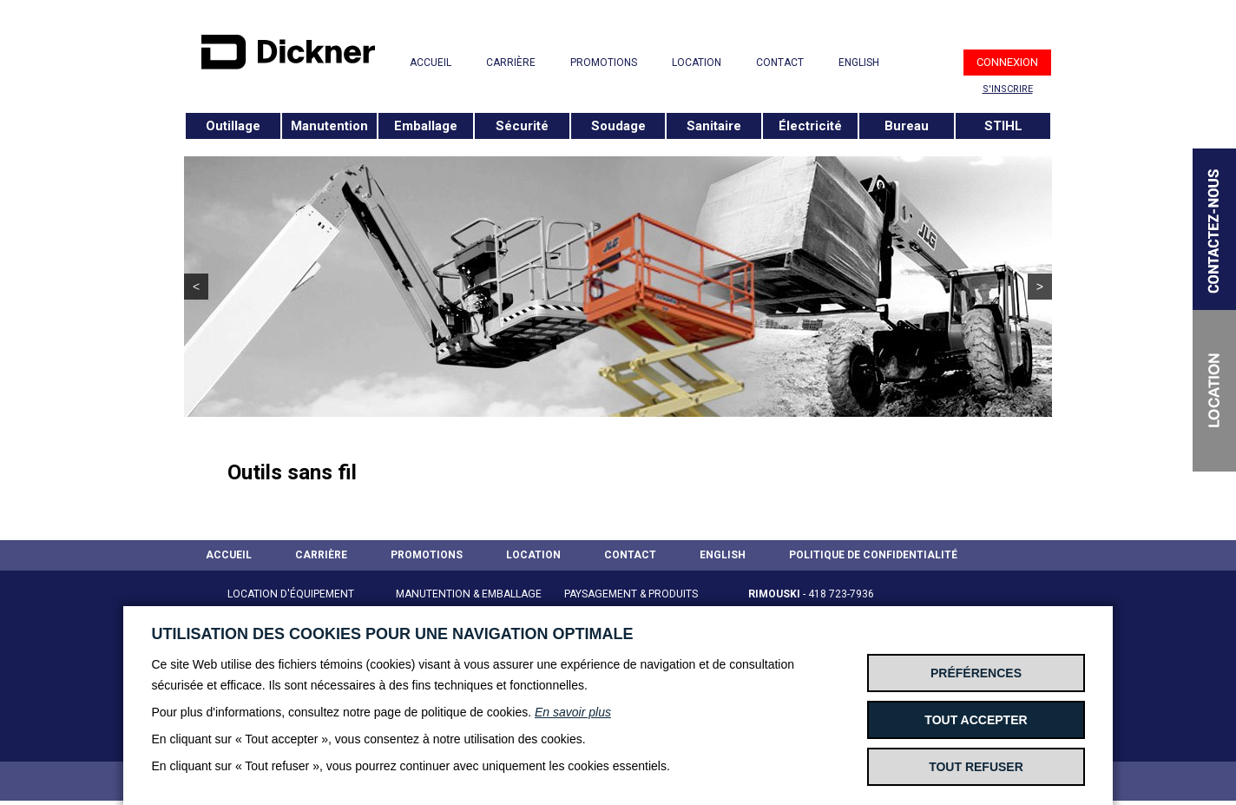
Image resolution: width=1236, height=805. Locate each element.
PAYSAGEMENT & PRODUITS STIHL (631, 604)
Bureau (906, 126)
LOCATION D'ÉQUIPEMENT (290, 594)
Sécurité (522, 126)
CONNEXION (1007, 62)
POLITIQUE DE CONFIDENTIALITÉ (873, 555)
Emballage (425, 126)
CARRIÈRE (511, 62)
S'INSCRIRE (1008, 89)
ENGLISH (858, 62)
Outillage (233, 126)
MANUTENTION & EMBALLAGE (469, 594)
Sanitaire (714, 126)
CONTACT (780, 62)
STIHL (1003, 126)
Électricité (810, 126)
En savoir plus (573, 712)
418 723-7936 (841, 594)
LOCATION (696, 62)
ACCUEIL (430, 62)
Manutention (329, 126)
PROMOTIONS (603, 62)
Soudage (618, 126)
